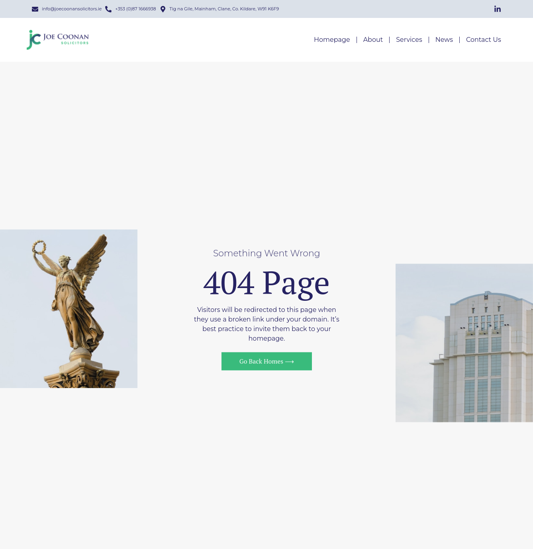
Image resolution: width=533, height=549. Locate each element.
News (444, 40)
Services (409, 40)
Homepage (332, 40)
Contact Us (483, 40)
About (373, 40)
